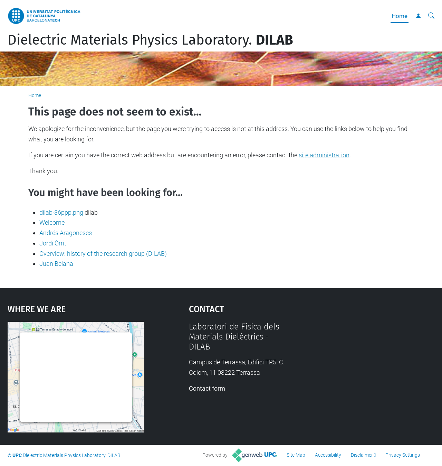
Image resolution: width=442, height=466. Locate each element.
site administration (324, 155)
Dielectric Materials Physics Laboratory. (150, 40)
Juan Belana (56, 263)
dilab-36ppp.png (61, 212)
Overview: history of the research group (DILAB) (103, 253)
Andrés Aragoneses (65, 232)
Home (399, 15)
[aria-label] (431, 16)
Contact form (207, 388)
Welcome (52, 222)
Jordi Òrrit (52, 243)
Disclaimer (362, 455)
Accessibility (328, 455)
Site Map (296, 455)
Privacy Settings (402, 455)
